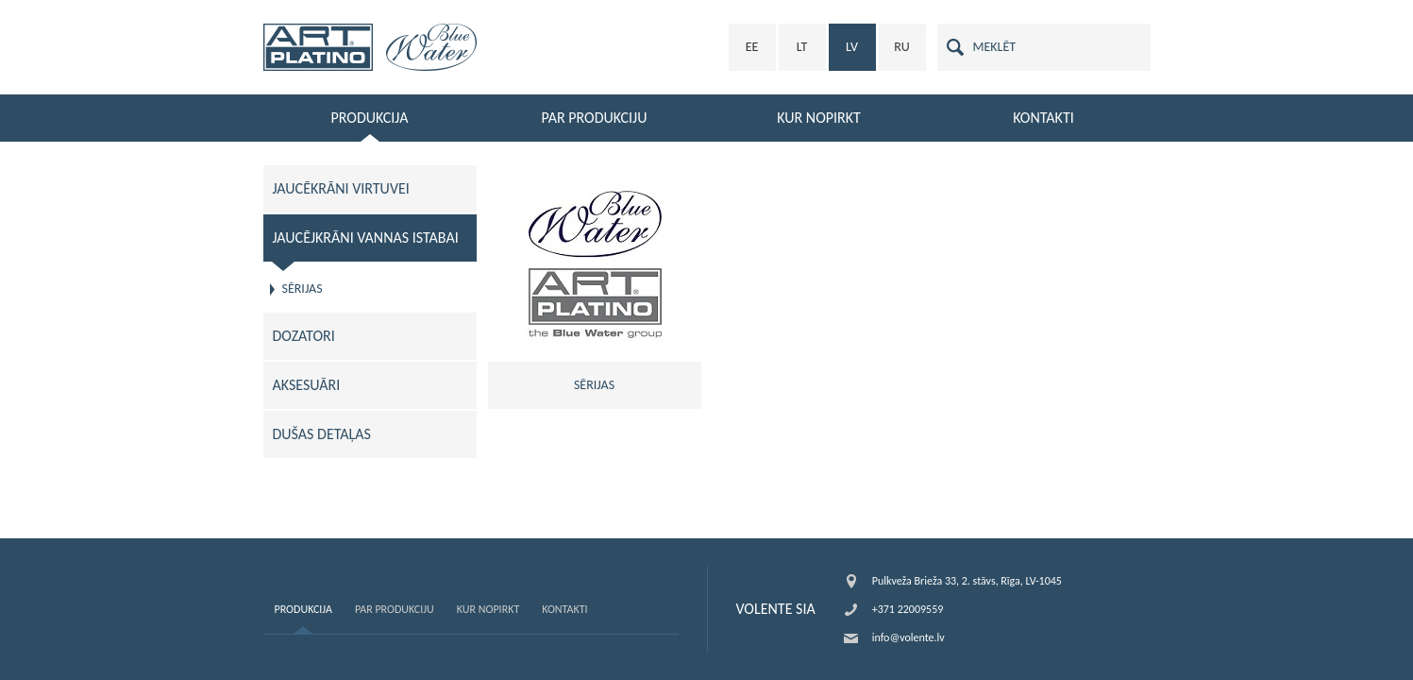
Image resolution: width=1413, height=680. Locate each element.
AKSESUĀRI (307, 385)
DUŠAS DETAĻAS (322, 434)
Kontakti (564, 609)
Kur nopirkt (488, 609)
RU (902, 47)
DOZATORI (304, 336)
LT (802, 47)
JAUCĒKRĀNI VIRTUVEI (341, 188)
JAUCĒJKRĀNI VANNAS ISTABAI (366, 237)
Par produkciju (394, 609)
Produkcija (303, 609)
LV (852, 47)
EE (752, 47)
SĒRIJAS (302, 288)
